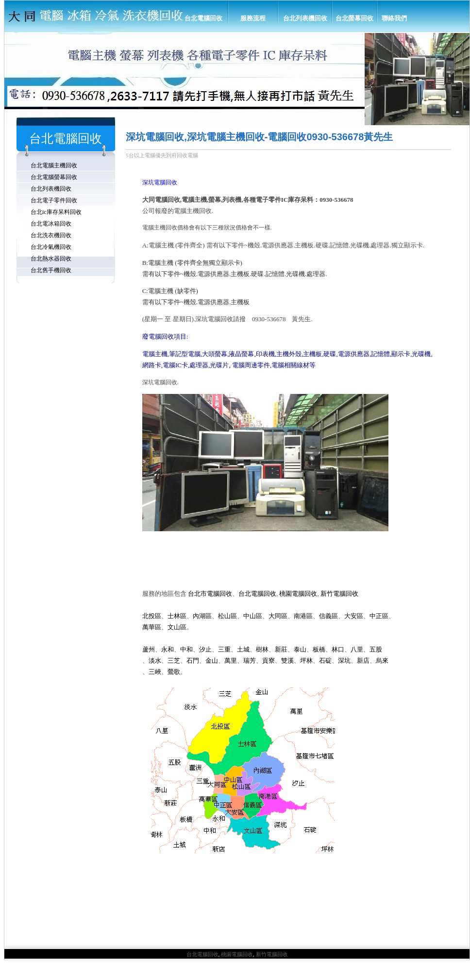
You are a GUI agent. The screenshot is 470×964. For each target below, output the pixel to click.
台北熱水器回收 (51, 258)
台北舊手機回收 (51, 270)
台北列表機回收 (305, 18)
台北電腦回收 (203, 18)
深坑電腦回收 (159, 182)
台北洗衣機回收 (51, 235)
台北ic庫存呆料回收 (56, 212)
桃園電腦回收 (237, 954)
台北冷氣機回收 (51, 247)
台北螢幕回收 (354, 18)
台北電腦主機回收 (54, 165)
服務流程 (253, 18)
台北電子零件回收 (54, 200)
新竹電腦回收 (272, 954)
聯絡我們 (394, 18)
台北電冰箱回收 (51, 223)
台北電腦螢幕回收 (54, 177)
